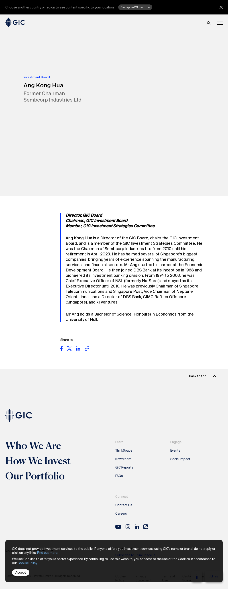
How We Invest (38, 460)
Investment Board (37, 77)
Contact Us (123, 505)
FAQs (119, 476)
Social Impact (180, 459)
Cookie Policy (27, 563)
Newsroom (123, 459)
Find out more (47, 553)
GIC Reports (124, 467)
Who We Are (33, 445)
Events (175, 450)
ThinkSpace (123, 450)
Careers (121, 514)
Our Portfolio (35, 475)
